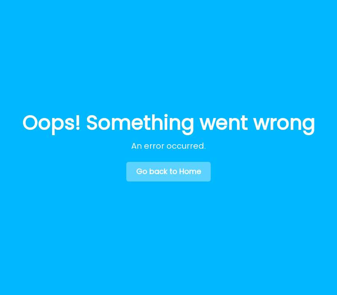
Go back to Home (168, 171)
